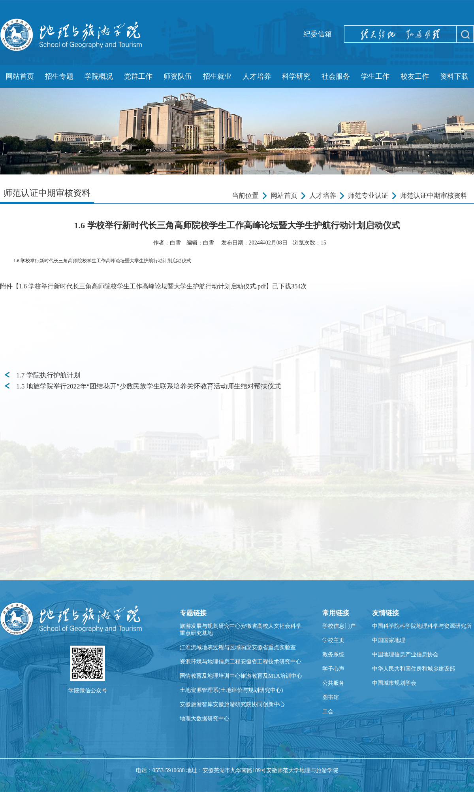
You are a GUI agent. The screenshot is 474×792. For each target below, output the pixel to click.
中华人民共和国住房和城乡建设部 (413, 669)
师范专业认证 (368, 195)
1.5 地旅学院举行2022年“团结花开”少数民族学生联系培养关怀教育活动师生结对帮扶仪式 (148, 386)
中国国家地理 (388, 640)
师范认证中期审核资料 (433, 195)
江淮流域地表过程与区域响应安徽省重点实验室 (238, 647)
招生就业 (217, 76)
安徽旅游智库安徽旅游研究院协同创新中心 (232, 704)
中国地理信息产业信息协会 (405, 654)
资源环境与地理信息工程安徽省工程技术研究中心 (240, 662)
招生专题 (59, 76)
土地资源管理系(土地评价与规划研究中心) (231, 690)
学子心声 (333, 669)
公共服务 (333, 683)
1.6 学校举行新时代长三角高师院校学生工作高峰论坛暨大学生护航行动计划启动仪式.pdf (142, 286)
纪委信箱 (317, 34)
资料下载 (454, 76)
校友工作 (415, 76)
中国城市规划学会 (394, 683)
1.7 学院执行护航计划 (48, 375)
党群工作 (138, 76)
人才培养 (257, 76)
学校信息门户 (339, 626)
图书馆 (330, 697)
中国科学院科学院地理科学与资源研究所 (422, 626)
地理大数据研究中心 (204, 719)
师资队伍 (178, 76)
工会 (327, 711)
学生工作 (375, 76)
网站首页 (20, 76)
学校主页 (333, 640)
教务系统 (333, 654)
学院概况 (99, 76)
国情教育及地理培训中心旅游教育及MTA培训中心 (241, 676)
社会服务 (336, 76)
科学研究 (296, 76)
